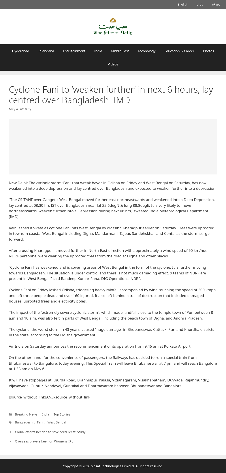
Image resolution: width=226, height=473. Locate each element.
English (183, 4)
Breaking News (26, 414)
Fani (40, 422)
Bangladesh (24, 422)
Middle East (120, 51)
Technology (146, 51)
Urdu (199, 4)
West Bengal (56, 422)
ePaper (217, 4)
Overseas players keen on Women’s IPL (44, 441)
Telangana (46, 51)
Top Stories (62, 414)
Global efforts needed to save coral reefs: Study (50, 432)
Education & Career (179, 51)
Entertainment (74, 51)
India (98, 51)
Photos (208, 51)
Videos (113, 64)
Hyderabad (20, 51)
